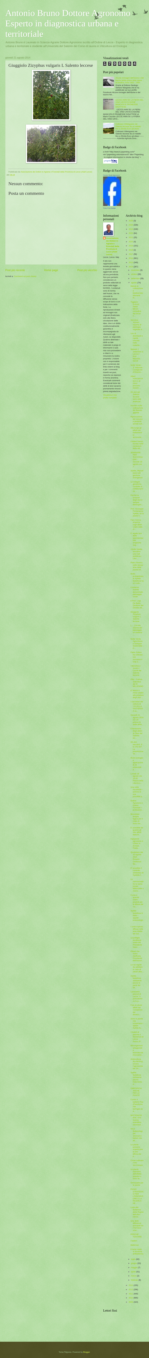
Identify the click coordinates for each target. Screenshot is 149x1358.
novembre (135, 270)
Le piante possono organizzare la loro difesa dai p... (136, 1150)
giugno (134, 1263)
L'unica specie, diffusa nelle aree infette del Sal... (136, 930)
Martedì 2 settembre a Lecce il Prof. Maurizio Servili (136, 355)
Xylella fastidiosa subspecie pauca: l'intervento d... (136, 1078)
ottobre (134, 274)
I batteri (133, 1241)
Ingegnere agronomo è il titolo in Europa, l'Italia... (136, 843)
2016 (131, 258)
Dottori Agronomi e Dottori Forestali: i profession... (136, 805)
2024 (131, 229)
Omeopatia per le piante (136, 1184)
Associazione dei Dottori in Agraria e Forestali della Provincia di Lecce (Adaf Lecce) (112, 246)
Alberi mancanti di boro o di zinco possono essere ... (136, 382)
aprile (133, 1272)
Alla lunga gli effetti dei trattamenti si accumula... (136, 432)
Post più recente (15, 270)
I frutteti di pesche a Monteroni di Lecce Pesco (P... (136, 1037)
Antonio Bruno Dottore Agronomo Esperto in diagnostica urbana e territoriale (67, 23)
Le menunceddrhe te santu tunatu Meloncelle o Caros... (137, 885)
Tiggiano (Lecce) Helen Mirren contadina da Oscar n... (135, 309)
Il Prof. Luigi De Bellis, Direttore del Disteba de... (137, 604)
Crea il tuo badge (109, 208)
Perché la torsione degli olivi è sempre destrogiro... (136, 500)
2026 (131, 221)
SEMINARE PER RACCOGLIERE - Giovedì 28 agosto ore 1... (136, 459)
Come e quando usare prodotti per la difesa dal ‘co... (136, 901)
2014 (131, 267)
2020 (131, 241)
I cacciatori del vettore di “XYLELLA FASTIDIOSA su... (136, 706)
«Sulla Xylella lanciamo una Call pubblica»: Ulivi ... (136, 554)
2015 (131, 262)
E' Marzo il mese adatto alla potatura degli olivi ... (136, 694)
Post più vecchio (87, 270)
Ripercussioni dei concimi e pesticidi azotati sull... (137, 420)
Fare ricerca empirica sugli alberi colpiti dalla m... (136, 524)
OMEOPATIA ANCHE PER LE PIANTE (136, 1091)
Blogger (86, 1352)
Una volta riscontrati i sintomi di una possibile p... (137, 792)
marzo (134, 1276)
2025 (131, 225)
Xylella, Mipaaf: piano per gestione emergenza (137, 474)
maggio (134, 1267)
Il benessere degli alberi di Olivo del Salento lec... (136, 733)
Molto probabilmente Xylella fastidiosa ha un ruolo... (137, 578)
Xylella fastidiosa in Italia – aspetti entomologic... (136, 916)
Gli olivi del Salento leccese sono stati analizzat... (136, 397)
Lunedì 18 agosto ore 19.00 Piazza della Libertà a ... (136, 778)
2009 (131, 1302)
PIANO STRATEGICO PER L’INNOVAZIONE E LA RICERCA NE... (137, 1196)
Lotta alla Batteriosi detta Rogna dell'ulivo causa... (136, 1212)
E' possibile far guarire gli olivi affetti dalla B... (136, 831)
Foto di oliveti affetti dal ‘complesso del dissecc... (136, 1010)
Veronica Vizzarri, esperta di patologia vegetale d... (136, 324)
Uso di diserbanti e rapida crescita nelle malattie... (136, 339)
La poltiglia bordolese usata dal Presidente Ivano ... (136, 942)
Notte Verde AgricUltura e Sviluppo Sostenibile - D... (136, 643)
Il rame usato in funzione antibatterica (136, 1251)
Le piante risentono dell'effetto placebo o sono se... (135, 1174)
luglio (133, 1259)
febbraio (134, 1280)
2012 (131, 1289)
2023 (131, 233)
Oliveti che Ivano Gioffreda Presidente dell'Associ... (136, 956)
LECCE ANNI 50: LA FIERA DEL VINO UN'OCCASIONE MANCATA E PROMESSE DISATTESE (129, 103)
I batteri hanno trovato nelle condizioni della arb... (136, 444)
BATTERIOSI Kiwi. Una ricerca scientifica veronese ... (136, 1120)
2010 (131, 1298)
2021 (131, 237)
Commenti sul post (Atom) (25, 276)
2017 (131, 254)
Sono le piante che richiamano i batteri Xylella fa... (136, 1023)
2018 (131, 250)
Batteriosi (134, 1245)
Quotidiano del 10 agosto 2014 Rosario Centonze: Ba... (136, 858)
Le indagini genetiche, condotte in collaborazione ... (136, 486)
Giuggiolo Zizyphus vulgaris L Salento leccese (135, 616)
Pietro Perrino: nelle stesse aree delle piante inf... (136, 566)
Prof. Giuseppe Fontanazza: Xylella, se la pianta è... (137, 512)
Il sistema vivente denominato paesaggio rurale (136, 592)
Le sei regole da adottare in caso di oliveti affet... (137, 968)
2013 (131, 1285)
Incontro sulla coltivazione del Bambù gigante (136, 409)
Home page (51, 270)
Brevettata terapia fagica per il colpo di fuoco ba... (136, 819)
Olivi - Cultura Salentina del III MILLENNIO (136, 682)
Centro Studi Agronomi (111, 175)
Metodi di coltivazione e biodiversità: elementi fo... (136, 292)
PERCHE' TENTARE (136, 1235)
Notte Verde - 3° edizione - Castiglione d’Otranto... (137, 368)
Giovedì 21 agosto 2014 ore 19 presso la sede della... (136, 720)
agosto (134, 282)
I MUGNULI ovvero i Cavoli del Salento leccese (135, 670)
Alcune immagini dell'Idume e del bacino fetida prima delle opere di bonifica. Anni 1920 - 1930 (129, 80)
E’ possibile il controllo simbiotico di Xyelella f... (136, 871)
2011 (131, 1294)
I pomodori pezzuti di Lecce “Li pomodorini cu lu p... (136, 996)
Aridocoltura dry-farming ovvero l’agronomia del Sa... (136, 1064)
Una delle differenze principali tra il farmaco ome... (136, 1225)
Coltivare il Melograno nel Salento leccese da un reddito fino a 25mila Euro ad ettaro (128, 126)
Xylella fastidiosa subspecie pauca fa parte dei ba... (135, 982)
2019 (131, 246)
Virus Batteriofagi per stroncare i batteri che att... (136, 1134)
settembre (135, 278)
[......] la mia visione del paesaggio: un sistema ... (136, 630)
